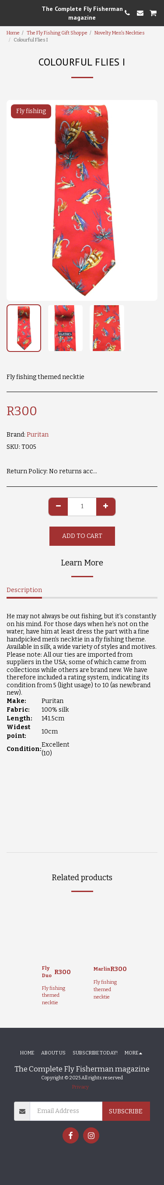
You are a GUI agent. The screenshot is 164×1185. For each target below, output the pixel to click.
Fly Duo (47, 971)
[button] (9, 12)
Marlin (102, 969)
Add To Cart (82, 536)
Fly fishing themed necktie (53, 995)
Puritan (38, 434)
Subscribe (126, 1111)
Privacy (80, 1087)
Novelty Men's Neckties (119, 33)
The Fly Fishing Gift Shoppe (57, 33)
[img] (56, 929)
